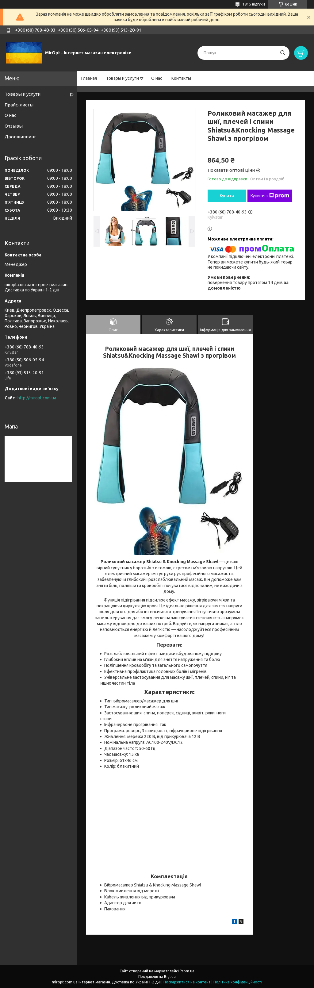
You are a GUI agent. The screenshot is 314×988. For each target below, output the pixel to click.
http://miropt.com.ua (36, 397)
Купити (227, 195)
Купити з (270, 195)
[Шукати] (282, 53)
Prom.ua (187, 971)
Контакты (181, 78)
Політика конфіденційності (237, 982)
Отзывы (14, 126)
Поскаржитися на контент (187, 982)
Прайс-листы (19, 104)
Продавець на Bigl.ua (157, 976)
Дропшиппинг (20, 136)
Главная (89, 78)
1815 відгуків (254, 4)
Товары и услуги (122, 78)
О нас (156, 78)
